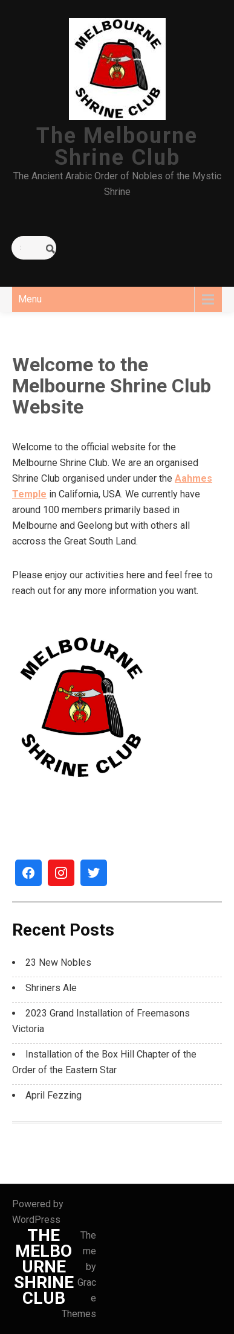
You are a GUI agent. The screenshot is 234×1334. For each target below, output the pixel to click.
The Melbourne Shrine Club (117, 146)
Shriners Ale (51, 988)
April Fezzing (53, 1095)
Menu (30, 299)
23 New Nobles (58, 962)
